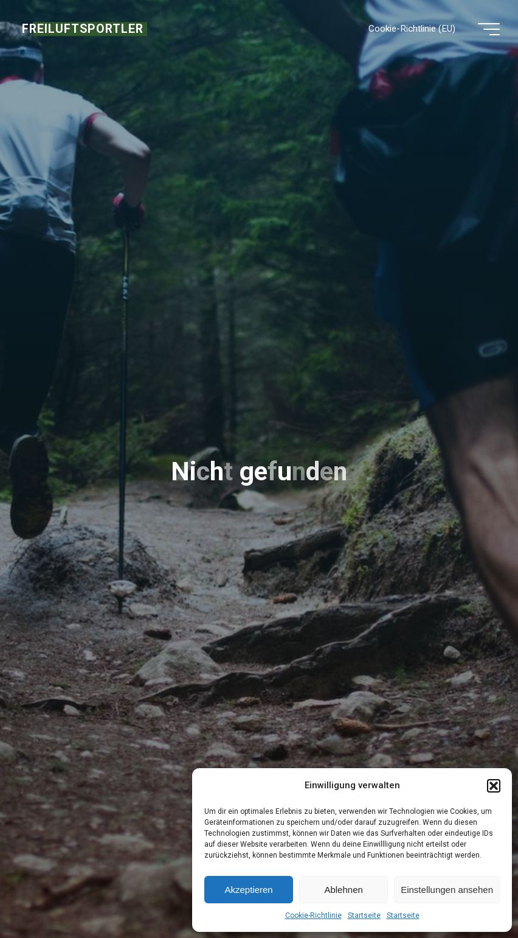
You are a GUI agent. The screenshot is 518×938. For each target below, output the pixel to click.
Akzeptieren (248, 889)
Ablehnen (343, 889)
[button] (494, 786)
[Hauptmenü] (489, 29)
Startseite (364, 915)
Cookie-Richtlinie (313, 915)
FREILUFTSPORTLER (82, 29)
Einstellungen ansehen (447, 889)
